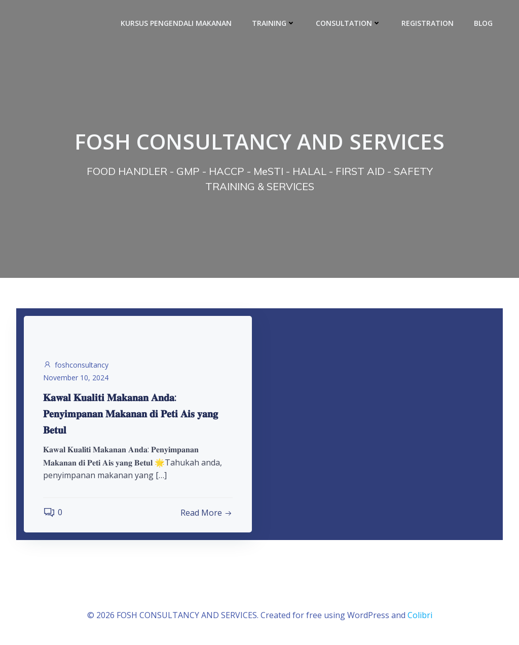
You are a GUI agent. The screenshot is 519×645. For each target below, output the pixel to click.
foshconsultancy (75, 365)
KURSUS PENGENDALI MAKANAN (176, 23)
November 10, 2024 (75, 377)
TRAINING (273, 23)
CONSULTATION (348, 23)
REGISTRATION (427, 23)
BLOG (483, 23)
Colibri (419, 615)
